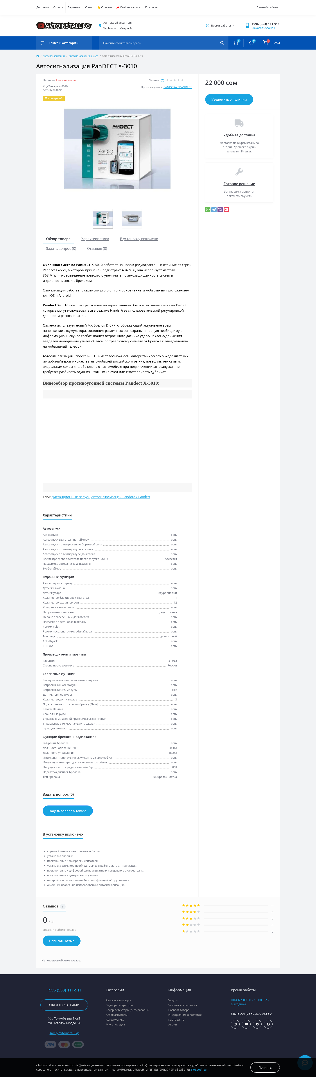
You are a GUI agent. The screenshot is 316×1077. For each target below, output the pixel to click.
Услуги (173, 1000)
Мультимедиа (115, 1024)
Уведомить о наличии (229, 99)
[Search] (222, 43)
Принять (265, 1067)
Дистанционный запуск (71, 497)
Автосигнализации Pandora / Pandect (120, 497)
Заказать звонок (263, 28)
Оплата (58, 7)
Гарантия (74, 7)
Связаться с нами (64, 1005)
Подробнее (198, 1070)
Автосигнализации (54, 55)
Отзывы (104, 7)
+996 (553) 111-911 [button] (266, 24)
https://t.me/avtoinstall (257, 1024)
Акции (172, 1024)
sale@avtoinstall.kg (64, 1033)
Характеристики (95, 238)
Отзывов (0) (97, 248)
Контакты (151, 7)
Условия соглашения (182, 1005)
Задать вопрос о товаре (67, 811)
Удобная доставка (239, 135)
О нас (89, 7)
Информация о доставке (185, 1015)
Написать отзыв (61, 941)
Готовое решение (239, 183)
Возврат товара (178, 1010)
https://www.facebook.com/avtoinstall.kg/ (268, 1024)
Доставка (42, 7)
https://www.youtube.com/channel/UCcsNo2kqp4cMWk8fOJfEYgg (246, 1024)
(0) (162, 80)
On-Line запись (128, 7)
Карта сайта (176, 1020)
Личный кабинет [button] (268, 7)
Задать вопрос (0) (61, 248)
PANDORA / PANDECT (177, 87)
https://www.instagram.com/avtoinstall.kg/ (235, 1024)
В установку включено (139, 238)
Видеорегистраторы (119, 1005)
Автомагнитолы (116, 1015)
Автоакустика (115, 1020)
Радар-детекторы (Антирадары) (127, 1010)
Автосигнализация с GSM (83, 55)
